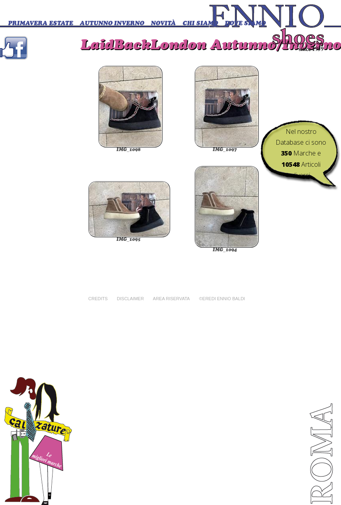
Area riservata (171, 298)
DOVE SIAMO (245, 24)
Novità (163, 24)
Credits (98, 298)
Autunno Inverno (112, 24)
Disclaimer (130, 298)
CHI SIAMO (200, 24)
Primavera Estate (40, 24)
